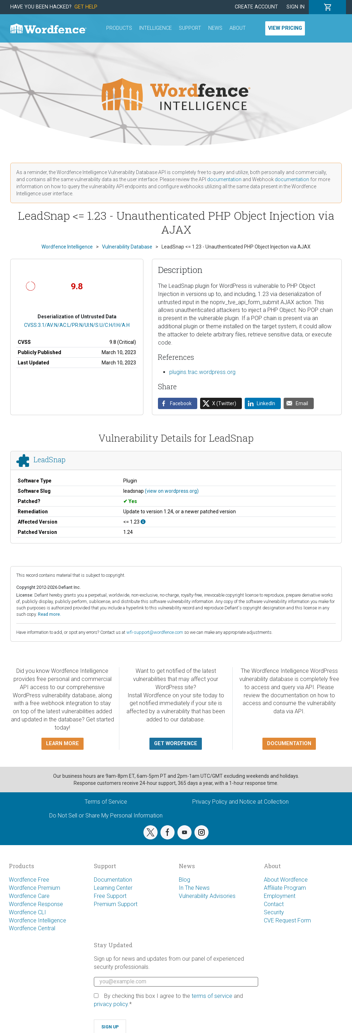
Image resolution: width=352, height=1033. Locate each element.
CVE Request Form (287, 920)
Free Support (110, 896)
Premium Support (115, 904)
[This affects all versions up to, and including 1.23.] (143, 522)
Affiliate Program (285, 887)
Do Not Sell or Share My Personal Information (106, 815)
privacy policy (111, 1004)
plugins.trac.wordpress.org (202, 372)
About (237, 28)
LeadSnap (50, 459)
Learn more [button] (62, 744)
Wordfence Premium (34, 887)
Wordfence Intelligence (37, 920)
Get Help (85, 7)
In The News (194, 887)
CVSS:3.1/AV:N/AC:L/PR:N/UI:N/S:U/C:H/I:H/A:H (77, 325)
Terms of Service (106, 801)
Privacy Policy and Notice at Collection (240, 801)
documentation (224, 179)
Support (190, 28)
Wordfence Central (32, 928)
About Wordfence (286, 879)
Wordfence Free (29, 879)
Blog (184, 879)
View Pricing (285, 28)
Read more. (49, 614)
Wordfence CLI (27, 912)
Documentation (113, 879)
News (215, 28)
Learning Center (113, 887)
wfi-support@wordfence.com (154, 632)
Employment (279, 896)
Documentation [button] (289, 744)
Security (274, 912)
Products (119, 28)
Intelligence (155, 28)
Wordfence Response (36, 904)
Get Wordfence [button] (175, 744)
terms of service (212, 996)
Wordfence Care (29, 896)
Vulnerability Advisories (207, 896)
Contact (274, 904)
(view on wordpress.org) (172, 491)
